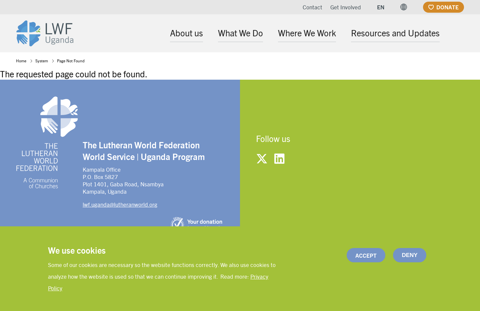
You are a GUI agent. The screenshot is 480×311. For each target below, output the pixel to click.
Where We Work (307, 32)
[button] (403, 7)
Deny (409, 256)
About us (186, 32)
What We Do (240, 32)
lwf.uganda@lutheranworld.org (120, 204)
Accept (366, 256)
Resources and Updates (395, 32)
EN (380, 7)
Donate (447, 7)
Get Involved (345, 7)
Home (21, 60)
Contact (312, 7)
